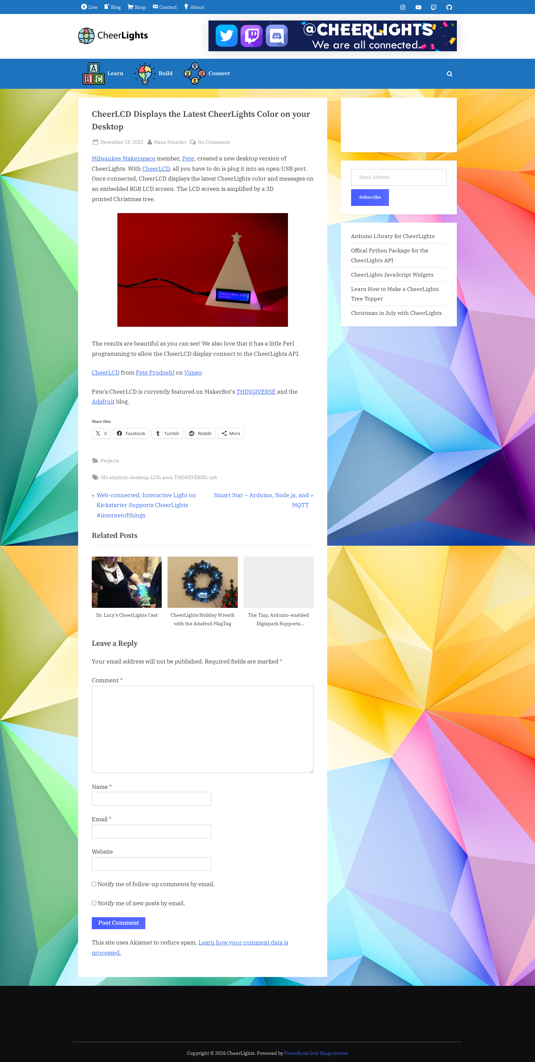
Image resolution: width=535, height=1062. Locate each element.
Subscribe (370, 197)
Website (102, 851)
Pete (188, 158)
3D (104, 477)
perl (167, 477)
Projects (110, 460)
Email (102, 819)
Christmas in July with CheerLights (396, 313)
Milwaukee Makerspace (123, 158)
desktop (139, 477)
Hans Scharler (170, 141)
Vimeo (192, 373)
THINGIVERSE (256, 391)
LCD (155, 477)
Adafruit (103, 402)
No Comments (214, 142)
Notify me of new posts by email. (141, 903)
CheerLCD (156, 168)
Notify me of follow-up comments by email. (156, 884)
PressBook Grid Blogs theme (316, 1053)
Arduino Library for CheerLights (393, 235)
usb (213, 477)
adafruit (118, 477)
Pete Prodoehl (155, 373)
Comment (107, 680)
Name (102, 787)
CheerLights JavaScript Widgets (392, 274)
